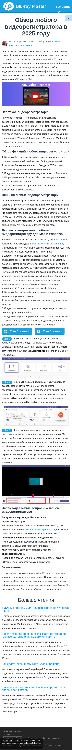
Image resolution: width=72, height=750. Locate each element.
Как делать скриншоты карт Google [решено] (31, 663)
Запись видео (24, 45)
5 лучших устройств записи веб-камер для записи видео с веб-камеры (34, 688)
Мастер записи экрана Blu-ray (47, 243)
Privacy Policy (31, 743)
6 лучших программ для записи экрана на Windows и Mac (35, 609)
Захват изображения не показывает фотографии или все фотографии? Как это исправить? (34, 635)
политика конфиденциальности (45, 738)
